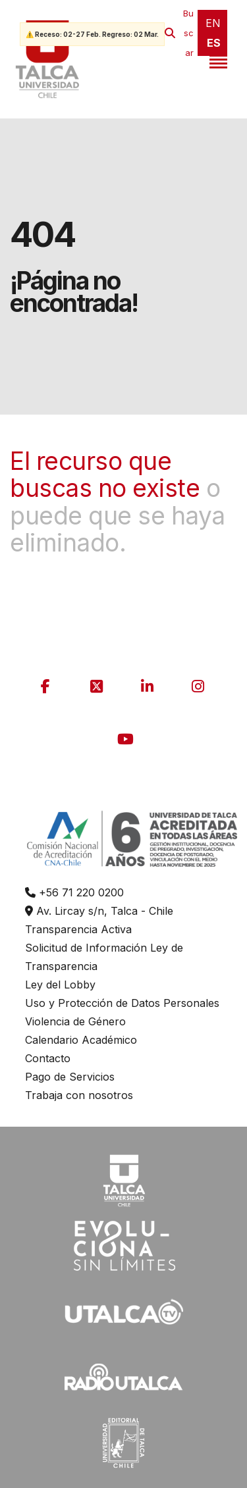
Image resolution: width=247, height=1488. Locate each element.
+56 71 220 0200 (74, 892)
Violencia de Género (75, 1021)
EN (213, 23)
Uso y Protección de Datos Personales (122, 1003)
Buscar (188, 33)
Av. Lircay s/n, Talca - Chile (99, 910)
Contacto (47, 1058)
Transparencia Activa (78, 929)
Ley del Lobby (60, 984)
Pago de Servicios (70, 1076)
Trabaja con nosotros (79, 1095)
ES (214, 42)
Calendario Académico (81, 1039)
